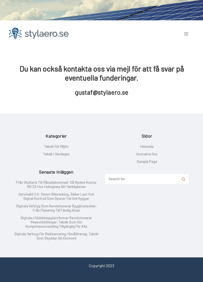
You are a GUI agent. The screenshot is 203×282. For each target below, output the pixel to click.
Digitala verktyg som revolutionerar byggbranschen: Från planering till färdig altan (56, 208)
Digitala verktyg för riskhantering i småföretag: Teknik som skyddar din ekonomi (56, 236)
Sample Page (147, 161)
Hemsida (146, 146)
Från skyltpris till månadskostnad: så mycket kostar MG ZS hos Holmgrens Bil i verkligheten (56, 184)
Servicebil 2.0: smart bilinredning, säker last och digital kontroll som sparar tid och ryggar (56, 196)
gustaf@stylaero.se (101, 92)
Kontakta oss (146, 154)
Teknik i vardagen (56, 154)
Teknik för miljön (56, 146)
